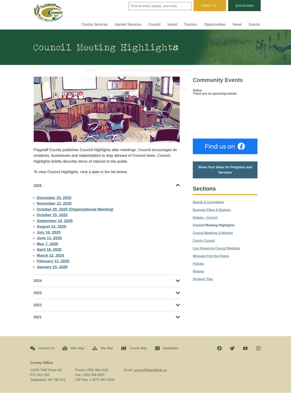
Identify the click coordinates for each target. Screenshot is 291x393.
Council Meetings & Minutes (213, 233)
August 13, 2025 (51, 227)
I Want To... (207, 5)
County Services (107, 24)
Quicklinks (243, 5)
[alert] (225, 92)
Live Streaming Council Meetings (216, 248)
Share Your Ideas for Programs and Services (225, 170)
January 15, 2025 (52, 267)
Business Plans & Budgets (212, 210)
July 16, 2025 (48, 232)
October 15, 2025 (52, 215)
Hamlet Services (139, 24)
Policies (198, 263)
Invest (180, 24)
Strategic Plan (203, 279)
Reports (198, 271)
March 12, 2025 (50, 255)
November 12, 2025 (54, 203)
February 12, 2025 (53, 261)
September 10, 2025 (55, 221)
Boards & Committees (208, 202)
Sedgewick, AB (225, 117)
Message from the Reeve (211, 256)
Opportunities (219, 24)
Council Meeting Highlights (213, 225)
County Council (204, 240)
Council (164, 24)
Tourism (196, 24)
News (239, 24)
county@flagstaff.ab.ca (150, 370)
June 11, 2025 (49, 238)
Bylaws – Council (205, 217)
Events (255, 24)
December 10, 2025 (54, 198)
